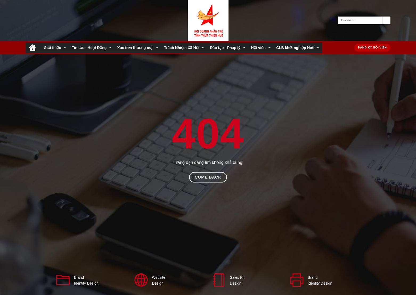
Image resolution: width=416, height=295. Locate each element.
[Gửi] (386, 21)
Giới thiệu (55, 47)
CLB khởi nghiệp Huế (298, 47)
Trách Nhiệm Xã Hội (184, 47)
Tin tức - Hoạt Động (92, 47)
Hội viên (261, 47)
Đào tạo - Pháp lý (228, 47)
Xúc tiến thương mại (138, 47)
